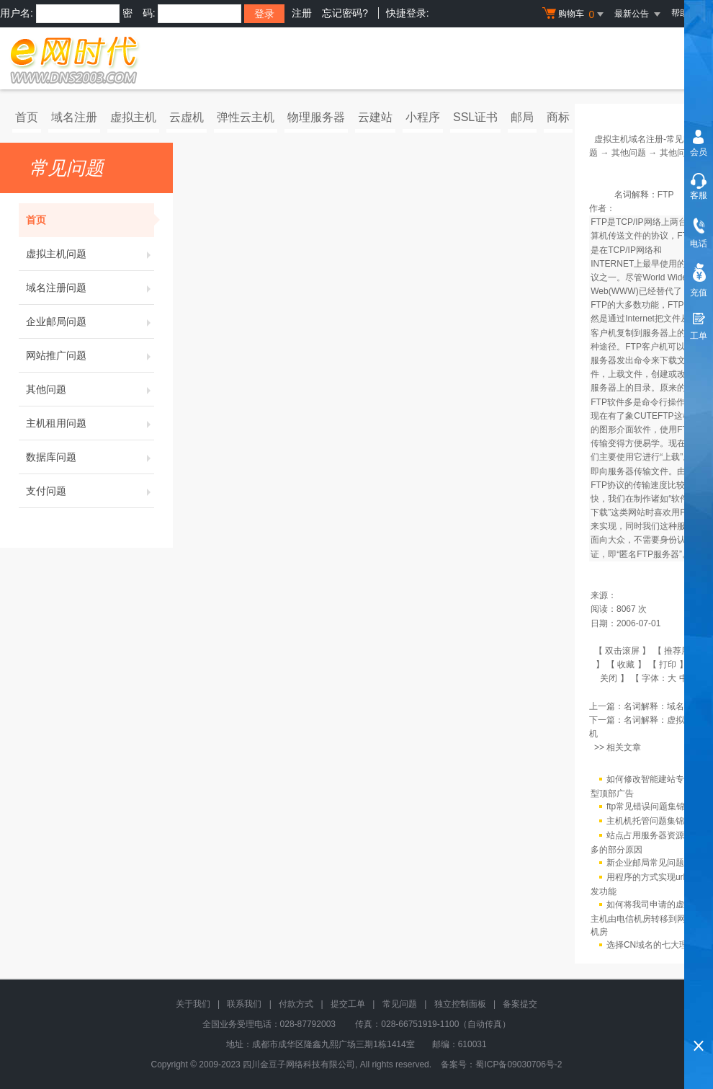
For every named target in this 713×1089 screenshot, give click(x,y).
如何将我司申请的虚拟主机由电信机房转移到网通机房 (642, 918)
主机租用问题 (90, 423)
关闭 (608, 678)
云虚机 (186, 117)
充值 (698, 293)
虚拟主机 (133, 117)
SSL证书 (475, 117)
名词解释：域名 (654, 706)
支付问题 (90, 491)
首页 (26, 117)
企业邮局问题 (90, 321)
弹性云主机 (245, 117)
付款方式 (296, 1004)
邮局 (522, 117)
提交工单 (348, 1004)
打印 (667, 664)
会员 (698, 152)
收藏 (625, 664)
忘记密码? (345, 13)
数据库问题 (90, 457)
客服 (698, 195)
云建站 (375, 117)
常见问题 (399, 1004)
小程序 (422, 117)
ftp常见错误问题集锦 (645, 806)
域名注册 (74, 117)
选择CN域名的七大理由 (651, 945)
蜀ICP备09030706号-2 (518, 1064)
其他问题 (90, 389)
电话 (698, 244)
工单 (698, 336)
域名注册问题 (90, 287)
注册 (302, 13)
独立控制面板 (460, 1004)
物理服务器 (316, 117)
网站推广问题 (90, 355)
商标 (558, 117)
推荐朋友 (681, 651)
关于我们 (193, 1004)
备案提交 (520, 1004)
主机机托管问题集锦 (645, 821)
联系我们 (244, 1004)
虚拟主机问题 (90, 253)
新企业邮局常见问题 (645, 863)
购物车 (574, 14)
